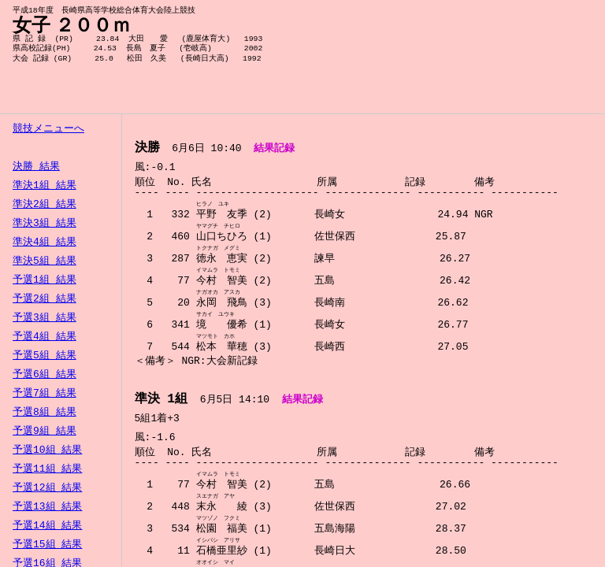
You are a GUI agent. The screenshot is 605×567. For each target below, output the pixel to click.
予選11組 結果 (47, 469)
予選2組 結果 (44, 299)
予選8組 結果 (44, 413)
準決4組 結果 (44, 242)
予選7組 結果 (44, 394)
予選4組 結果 (44, 337)
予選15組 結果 (47, 545)
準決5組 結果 (44, 261)
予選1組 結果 (44, 280)
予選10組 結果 (47, 450)
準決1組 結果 (44, 186)
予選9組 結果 (44, 431)
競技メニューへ (48, 129)
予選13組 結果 (47, 507)
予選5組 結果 (44, 356)
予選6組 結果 (44, 375)
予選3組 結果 (44, 318)
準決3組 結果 (44, 224)
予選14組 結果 (47, 526)
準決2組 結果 (44, 205)
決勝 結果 (36, 167)
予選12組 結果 (47, 488)
